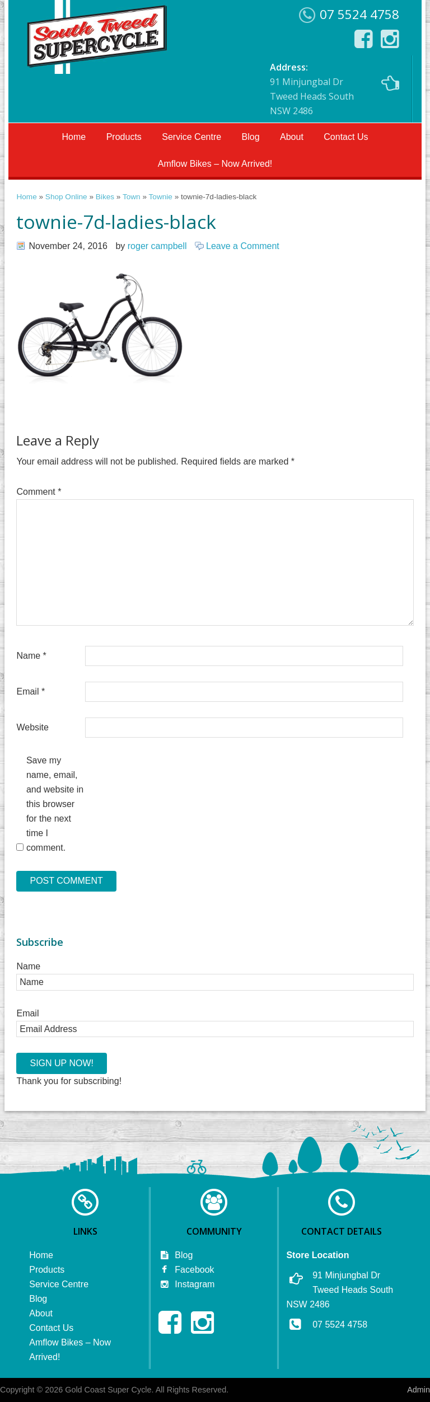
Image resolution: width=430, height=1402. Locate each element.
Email (30, 691)
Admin (418, 1389)
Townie (160, 197)
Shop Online (66, 197)
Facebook (186, 1269)
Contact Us (346, 137)
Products (124, 137)
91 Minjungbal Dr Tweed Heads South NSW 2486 (334, 89)
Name (31, 655)
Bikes (105, 197)
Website (32, 727)
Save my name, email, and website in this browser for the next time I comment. (54, 804)
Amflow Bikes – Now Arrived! (215, 163)
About (291, 137)
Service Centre (191, 137)
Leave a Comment (242, 246)
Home (74, 137)
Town (132, 197)
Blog (251, 137)
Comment (38, 491)
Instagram (186, 1284)
